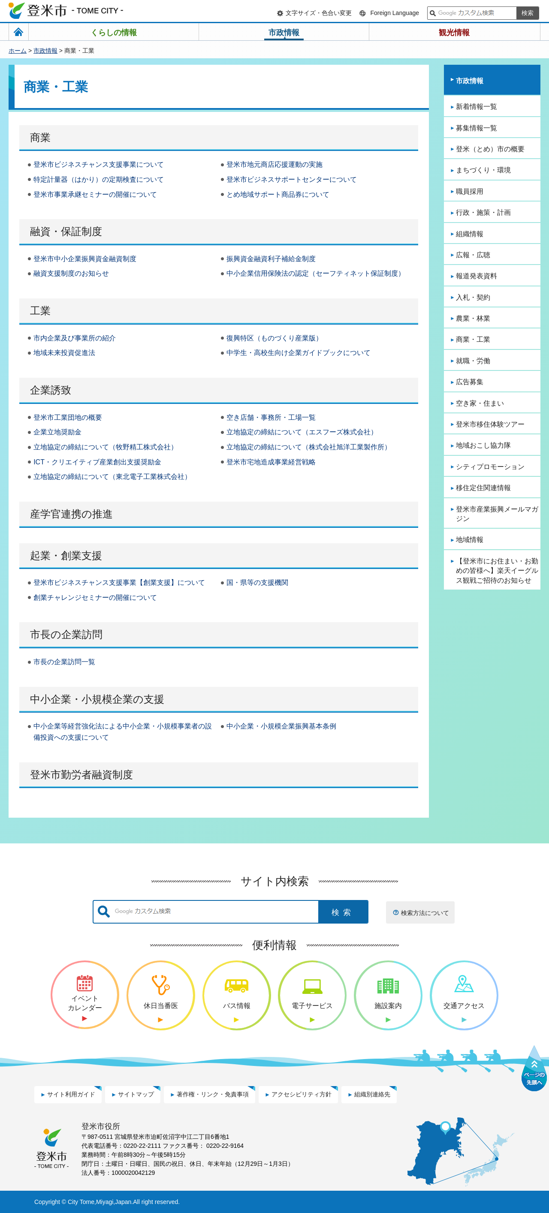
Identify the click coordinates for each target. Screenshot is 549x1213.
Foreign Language (394, 12)
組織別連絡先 (372, 1094)
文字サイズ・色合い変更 (319, 12)
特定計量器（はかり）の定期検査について (98, 179)
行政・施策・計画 (483, 212)
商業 (40, 137)
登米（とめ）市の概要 (490, 149)
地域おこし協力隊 (483, 445)
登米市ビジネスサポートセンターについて (291, 179)
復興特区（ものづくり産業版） (274, 338)
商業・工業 (473, 339)
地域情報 (469, 539)
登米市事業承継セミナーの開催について (95, 194)
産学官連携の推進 (71, 514)
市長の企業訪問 (66, 634)
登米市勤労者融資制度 (81, 774)
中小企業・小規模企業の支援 (97, 699)
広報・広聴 (473, 255)
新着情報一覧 (476, 106)
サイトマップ (136, 1094)
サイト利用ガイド (71, 1094)
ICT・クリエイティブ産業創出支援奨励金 (97, 462)
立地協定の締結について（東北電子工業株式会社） (112, 476)
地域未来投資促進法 (64, 352)
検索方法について (425, 912)
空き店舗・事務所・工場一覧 (271, 417)
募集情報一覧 (476, 128)
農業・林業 (473, 318)
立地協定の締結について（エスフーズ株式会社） (301, 432)
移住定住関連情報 (483, 487)
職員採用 (469, 191)
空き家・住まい (480, 403)
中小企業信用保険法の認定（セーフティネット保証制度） (315, 273)
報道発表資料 (476, 276)
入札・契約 (473, 297)
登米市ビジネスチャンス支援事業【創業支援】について (119, 582)
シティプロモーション (490, 466)
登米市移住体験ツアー (490, 424)
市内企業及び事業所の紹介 (74, 338)
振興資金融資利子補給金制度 (271, 258)
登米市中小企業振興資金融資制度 (84, 258)
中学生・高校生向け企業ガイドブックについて (298, 352)
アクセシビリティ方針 (301, 1094)
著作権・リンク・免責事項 (213, 1094)
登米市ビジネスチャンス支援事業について (98, 164)
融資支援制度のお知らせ (71, 273)
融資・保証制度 (66, 231)
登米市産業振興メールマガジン (497, 514)
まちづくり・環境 (483, 170)
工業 (40, 310)
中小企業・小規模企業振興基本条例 (281, 726)
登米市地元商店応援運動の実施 (274, 164)
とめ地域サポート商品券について (277, 194)
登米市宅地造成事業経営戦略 (271, 462)
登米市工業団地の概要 (67, 417)
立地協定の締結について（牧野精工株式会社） (105, 447)
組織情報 (469, 234)
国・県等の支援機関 (257, 582)
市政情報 (45, 50)
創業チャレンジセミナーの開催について (95, 597)
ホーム (18, 50)
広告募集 (469, 381)
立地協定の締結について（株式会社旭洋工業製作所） (308, 447)
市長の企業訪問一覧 (64, 661)
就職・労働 (473, 360)
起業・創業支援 (66, 555)
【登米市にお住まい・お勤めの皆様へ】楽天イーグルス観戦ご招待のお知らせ (497, 570)
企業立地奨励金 (57, 432)
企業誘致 (50, 390)
